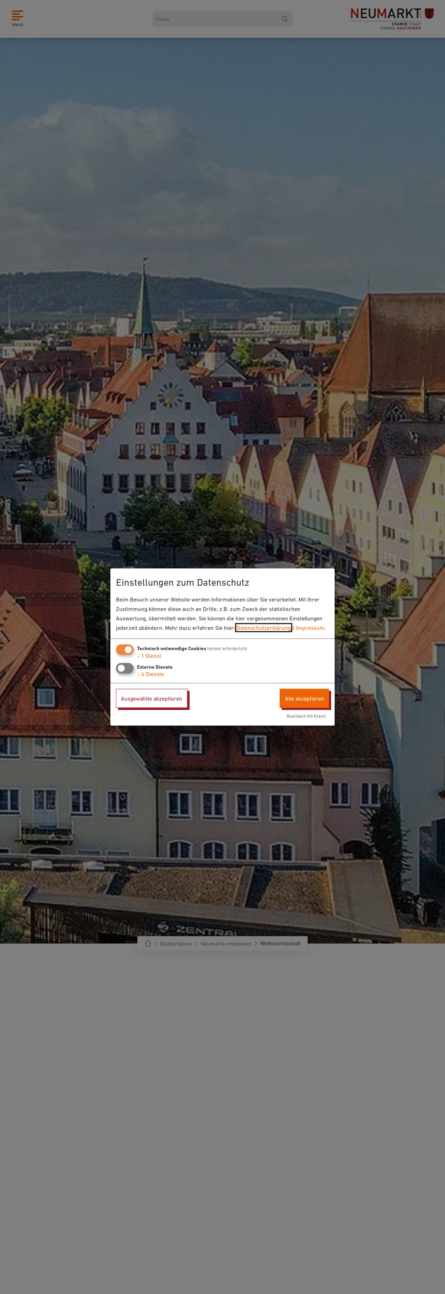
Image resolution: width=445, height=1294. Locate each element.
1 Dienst (149, 655)
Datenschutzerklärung (264, 628)
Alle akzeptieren (304, 698)
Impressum (310, 628)
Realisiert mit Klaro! (306, 716)
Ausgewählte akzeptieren (151, 698)
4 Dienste (150, 673)
